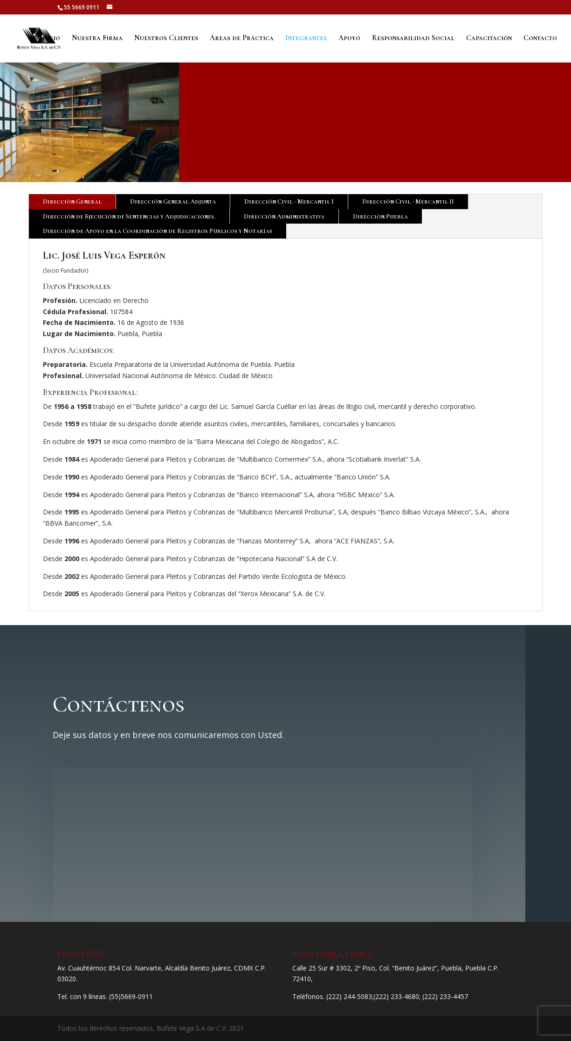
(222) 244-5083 (349, 996)
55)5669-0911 (132, 996)
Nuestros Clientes (166, 39)
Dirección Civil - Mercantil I (289, 201)
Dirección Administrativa (284, 216)
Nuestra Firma (97, 39)
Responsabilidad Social (413, 39)
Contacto (540, 39)
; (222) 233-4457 (443, 996)
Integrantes (306, 39)
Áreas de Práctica (242, 39)
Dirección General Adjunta (173, 201)
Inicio (50, 39)
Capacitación (489, 39)
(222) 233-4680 (396, 996)
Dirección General (72, 201)
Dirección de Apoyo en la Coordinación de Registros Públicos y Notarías (157, 231)
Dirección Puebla (380, 216)
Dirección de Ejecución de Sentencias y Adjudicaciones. (129, 216)
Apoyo (349, 39)
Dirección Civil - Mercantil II (408, 201)
